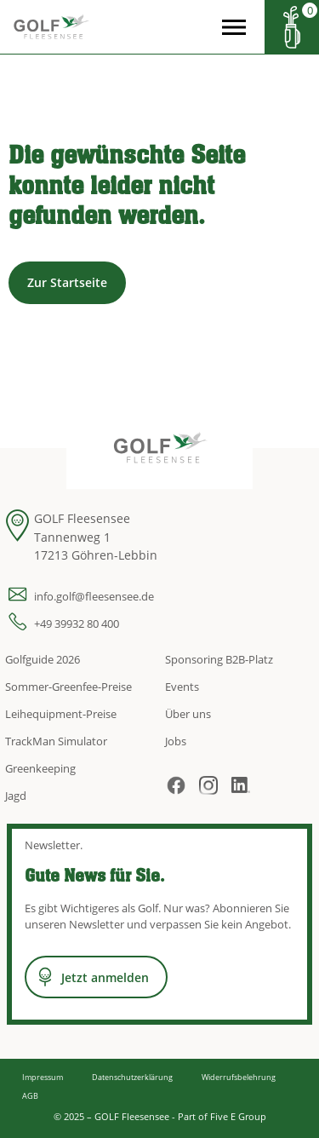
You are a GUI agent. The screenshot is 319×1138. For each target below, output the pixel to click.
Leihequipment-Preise (61, 713)
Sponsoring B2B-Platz (219, 659)
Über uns (188, 713)
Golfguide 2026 (42, 659)
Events (182, 686)
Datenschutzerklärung (132, 1077)
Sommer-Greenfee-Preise (68, 686)
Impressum (42, 1077)
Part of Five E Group (222, 1116)
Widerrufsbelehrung (239, 1077)
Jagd (15, 795)
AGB (30, 1095)
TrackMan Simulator (56, 741)
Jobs (175, 741)
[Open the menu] (234, 27)
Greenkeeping (40, 768)
